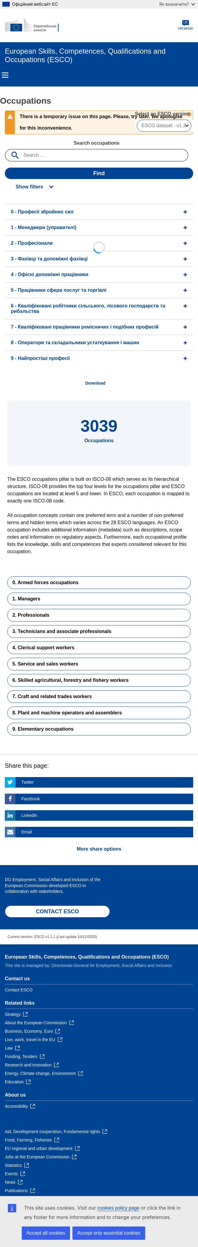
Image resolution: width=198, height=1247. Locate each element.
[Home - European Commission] (34, 25)
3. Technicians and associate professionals (61, 631)
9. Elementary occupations (43, 729)
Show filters (29, 186)
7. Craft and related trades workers (52, 696)
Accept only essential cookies (108, 1233)
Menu (5, 75)
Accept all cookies (46, 1233)
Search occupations (97, 143)
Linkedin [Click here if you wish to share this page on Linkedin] (29, 815)
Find (99, 173)
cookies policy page (118, 1208)
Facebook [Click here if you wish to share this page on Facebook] (30, 798)
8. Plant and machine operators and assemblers (67, 712)
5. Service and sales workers (45, 663)
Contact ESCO (19, 989)
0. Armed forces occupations (45, 582)
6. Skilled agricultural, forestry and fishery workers (70, 680)
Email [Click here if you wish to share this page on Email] (26, 832)
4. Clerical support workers (43, 647)
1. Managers (26, 598)
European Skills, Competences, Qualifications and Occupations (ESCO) (87, 956)
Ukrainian (185, 25)
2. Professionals (31, 615)
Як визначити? (177, 4)
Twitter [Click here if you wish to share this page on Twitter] (27, 782)
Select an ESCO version (162, 113)
